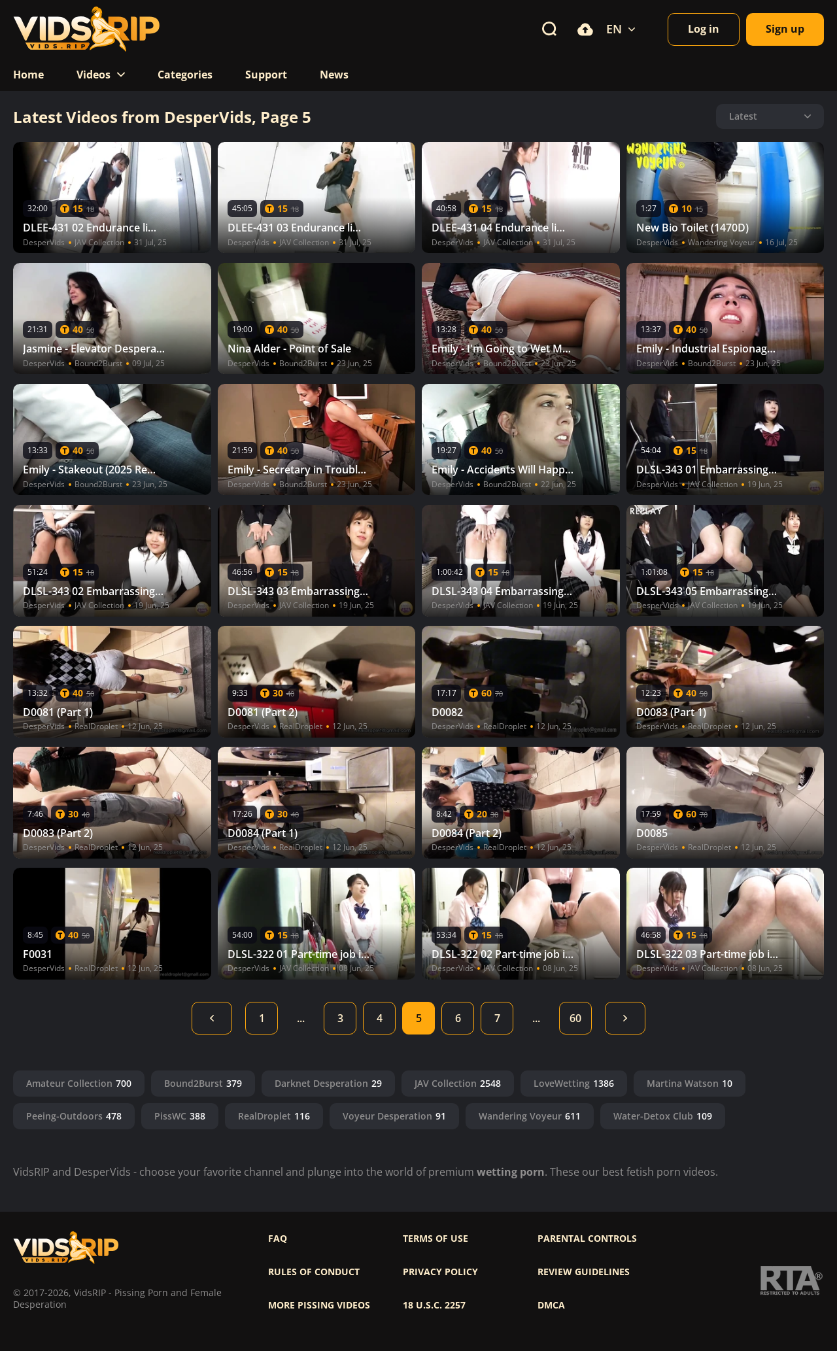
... (301, 1018)
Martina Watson (689, 1083)
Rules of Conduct (314, 1272)
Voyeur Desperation (394, 1116)
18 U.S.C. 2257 (434, 1305)
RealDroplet (274, 1116)
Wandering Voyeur (530, 1116)
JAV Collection (458, 1083)
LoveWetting (574, 1083)
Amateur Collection (78, 1083)
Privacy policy (440, 1272)
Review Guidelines (584, 1272)
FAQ (277, 1238)
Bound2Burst (203, 1083)
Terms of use (435, 1238)
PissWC (179, 1116)
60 (575, 1018)
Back (212, 1018)
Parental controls (587, 1238)
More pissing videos (319, 1305)
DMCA (551, 1305)
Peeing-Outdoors (74, 1116)
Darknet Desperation (328, 1083)
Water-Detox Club (662, 1116)
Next (625, 1018)
